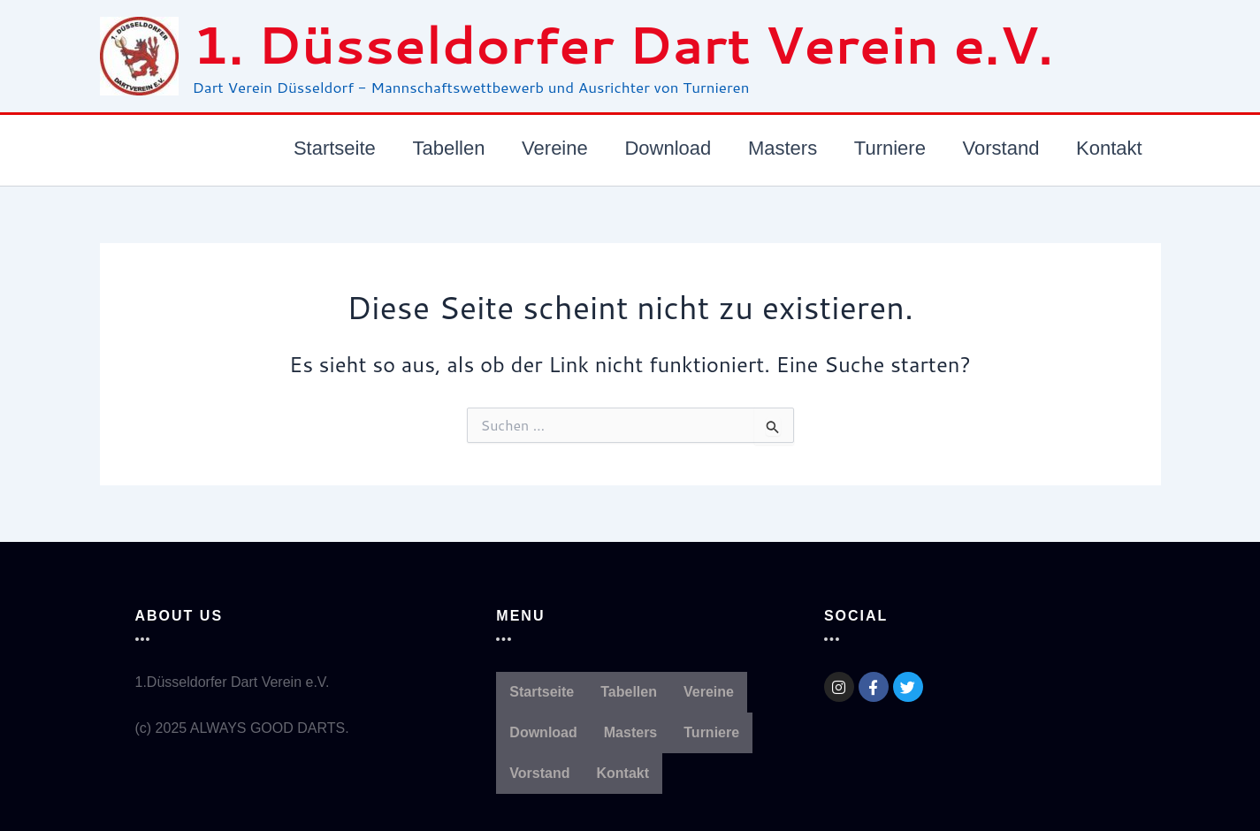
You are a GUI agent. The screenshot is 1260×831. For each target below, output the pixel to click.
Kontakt (623, 773)
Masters (630, 732)
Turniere (711, 732)
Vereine (708, 691)
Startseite (541, 691)
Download (543, 732)
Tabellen (628, 691)
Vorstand (539, 773)
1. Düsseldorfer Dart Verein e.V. (623, 44)
